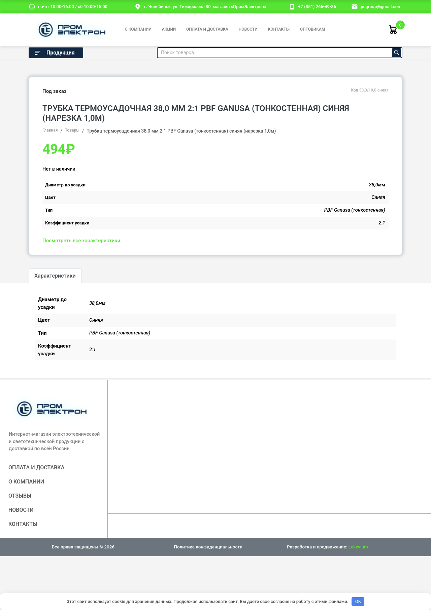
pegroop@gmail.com (381, 6)
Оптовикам (312, 29)
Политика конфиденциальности (208, 546)
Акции (169, 29)
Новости (248, 29)
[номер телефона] (292, 6)
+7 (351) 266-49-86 (317, 6)
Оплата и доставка (207, 29)
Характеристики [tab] (55, 276)
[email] (354, 6)
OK (358, 601)
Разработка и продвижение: (327, 546)
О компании (138, 29)
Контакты (279, 29)
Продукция (54, 53)
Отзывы (19, 496)
